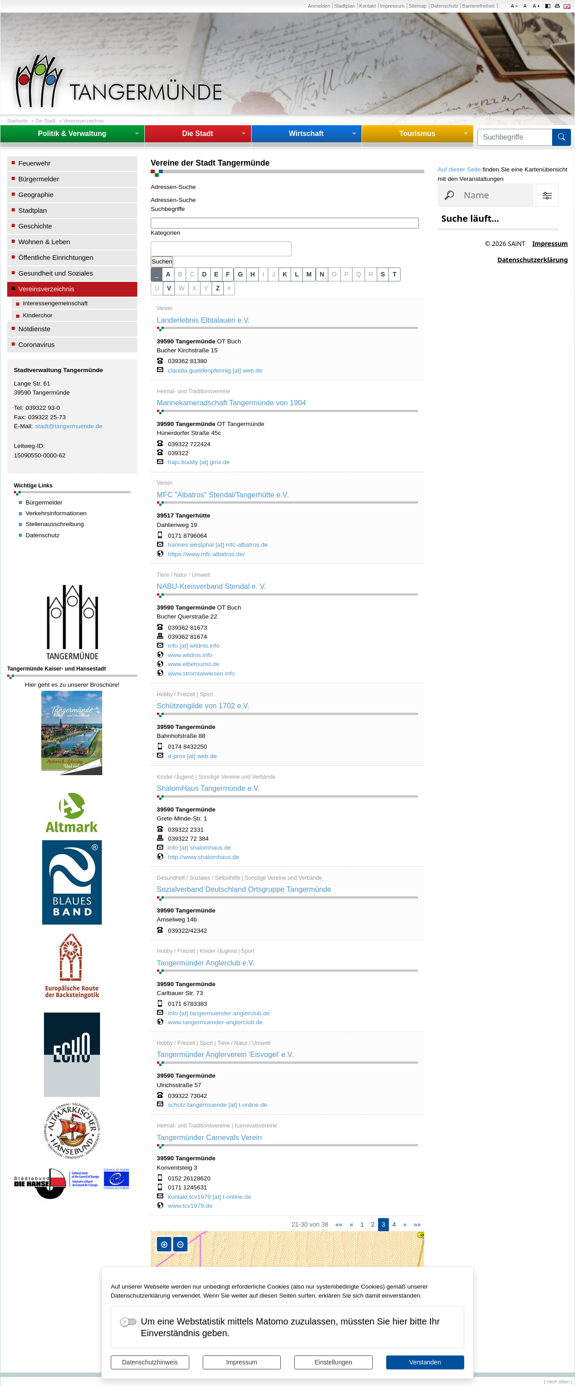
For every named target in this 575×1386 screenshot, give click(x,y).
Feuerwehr (34, 163)
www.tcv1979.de (190, 1206)
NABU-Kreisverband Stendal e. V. (211, 586)
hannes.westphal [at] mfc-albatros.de (218, 545)
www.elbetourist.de (193, 664)
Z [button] (218, 288)
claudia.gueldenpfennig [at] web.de (215, 371)
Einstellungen (333, 1362)
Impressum (241, 1362)
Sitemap (418, 6)
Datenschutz (444, 6)
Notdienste (34, 329)
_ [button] (156, 274)
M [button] (309, 274)
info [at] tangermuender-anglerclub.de (219, 1013)
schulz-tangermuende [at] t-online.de (217, 1105)
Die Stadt (45, 120)
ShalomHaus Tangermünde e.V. (208, 788)
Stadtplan (344, 6)
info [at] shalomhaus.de (199, 848)
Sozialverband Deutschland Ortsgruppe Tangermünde (244, 889)
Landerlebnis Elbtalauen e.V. (203, 320)
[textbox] (155, 248)
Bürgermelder (38, 179)
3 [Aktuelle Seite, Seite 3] (383, 1224)
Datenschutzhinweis (150, 1362)
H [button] (252, 274)
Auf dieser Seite (459, 169)
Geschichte (35, 226)
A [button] (168, 274)
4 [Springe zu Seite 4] (394, 1224)
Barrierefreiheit (478, 6)
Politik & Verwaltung (72, 133)
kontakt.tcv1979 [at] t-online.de (209, 1197)
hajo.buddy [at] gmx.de (199, 462)
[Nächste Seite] (405, 1224)
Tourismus (417, 133)
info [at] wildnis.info (194, 646)
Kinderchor (37, 315)
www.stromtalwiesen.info (201, 674)
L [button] (297, 274)
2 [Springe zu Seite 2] (373, 1224)
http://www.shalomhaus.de (204, 857)
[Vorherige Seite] (351, 1224)
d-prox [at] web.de (192, 756)
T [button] (394, 274)
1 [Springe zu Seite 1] (362, 1224)
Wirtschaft (306, 133)
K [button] (285, 274)
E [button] (216, 274)
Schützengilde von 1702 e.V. (203, 706)
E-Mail (22, 426)
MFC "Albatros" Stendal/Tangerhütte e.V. (223, 495)
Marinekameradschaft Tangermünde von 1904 (231, 403)
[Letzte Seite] (417, 1224)
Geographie (35, 194)
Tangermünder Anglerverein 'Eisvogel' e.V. (225, 1054)
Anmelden (319, 6)
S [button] (383, 274)
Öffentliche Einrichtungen (55, 257)
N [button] (322, 274)
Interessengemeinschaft (55, 303)
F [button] (228, 274)
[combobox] (221, 249)
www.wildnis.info (190, 655)
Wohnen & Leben (44, 242)
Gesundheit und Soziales (55, 273)
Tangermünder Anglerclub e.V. (206, 963)
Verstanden (425, 1362)
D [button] (204, 274)
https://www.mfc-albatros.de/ (206, 554)
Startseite (17, 120)
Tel (18, 407)
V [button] (169, 288)
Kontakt (367, 6)
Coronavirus (36, 344)
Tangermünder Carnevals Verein (209, 1137)
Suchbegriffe (168, 209)
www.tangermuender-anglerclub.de (215, 1022)
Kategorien (165, 232)
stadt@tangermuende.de (68, 426)
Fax (19, 417)
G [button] (240, 274)
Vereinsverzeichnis (83, 120)
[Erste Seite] (339, 1224)
